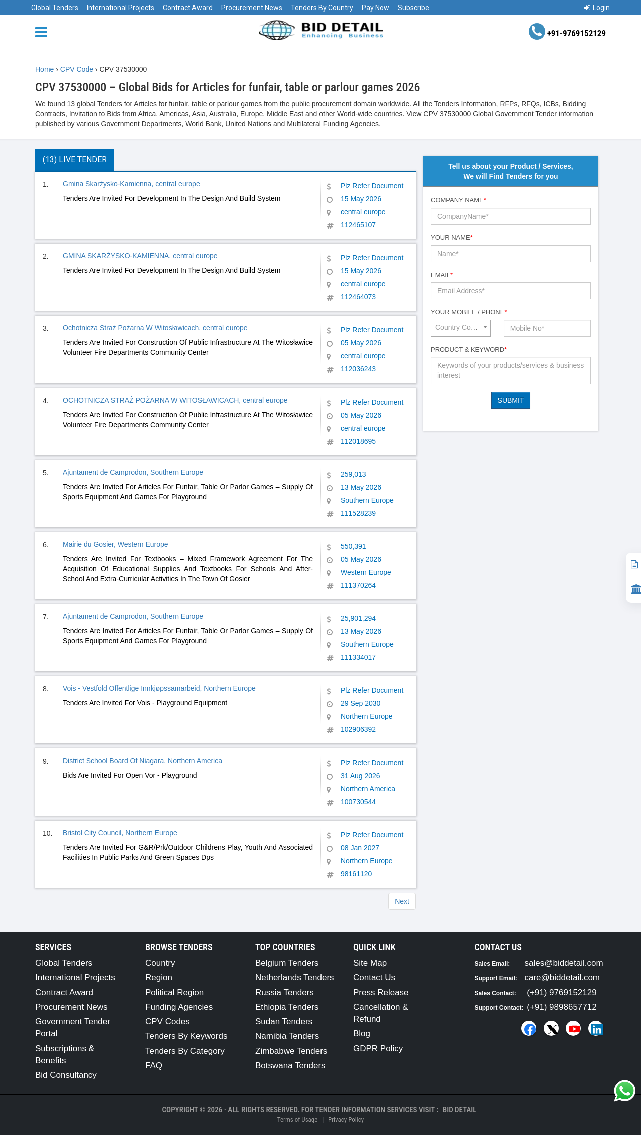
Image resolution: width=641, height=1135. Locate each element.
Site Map (370, 963)
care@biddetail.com (562, 977)
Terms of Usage (297, 1119)
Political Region (174, 992)
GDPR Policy (378, 1048)
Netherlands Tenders (294, 977)
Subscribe (413, 8)
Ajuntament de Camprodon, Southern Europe (133, 472)
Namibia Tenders (287, 1036)
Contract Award (188, 8)
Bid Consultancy (66, 1075)
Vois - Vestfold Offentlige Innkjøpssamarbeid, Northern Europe (159, 688)
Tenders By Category (185, 1051)
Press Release (381, 992)
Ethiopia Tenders (286, 1007)
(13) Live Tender (75, 159)
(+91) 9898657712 (561, 1007)
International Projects (120, 8)
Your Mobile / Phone (469, 312)
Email (442, 275)
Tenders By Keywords (186, 1036)
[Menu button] (43, 31)
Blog (361, 1033)
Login (597, 8)
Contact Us (374, 977)
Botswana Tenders (290, 1065)
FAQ (153, 1065)
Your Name (452, 237)
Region (158, 977)
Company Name (458, 200)
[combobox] (461, 328)
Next (402, 901)
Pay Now (375, 8)
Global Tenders (54, 8)
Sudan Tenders (283, 1021)
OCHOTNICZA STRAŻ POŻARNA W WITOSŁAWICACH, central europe (175, 400)
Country (160, 963)
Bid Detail (460, 1109)
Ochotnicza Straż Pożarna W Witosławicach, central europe (155, 328)
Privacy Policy (346, 1119)
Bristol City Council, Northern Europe (120, 833)
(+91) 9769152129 (561, 992)
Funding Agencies (179, 1007)
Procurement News (251, 8)
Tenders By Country (322, 8)
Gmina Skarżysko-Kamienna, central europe (131, 184)
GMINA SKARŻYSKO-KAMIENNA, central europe (140, 256)
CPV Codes (167, 1021)
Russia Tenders (284, 992)
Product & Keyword (469, 349)
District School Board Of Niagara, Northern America (142, 760)
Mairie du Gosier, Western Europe (115, 544)
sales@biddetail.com (564, 963)
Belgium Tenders (286, 963)
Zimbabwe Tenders (291, 1051)
